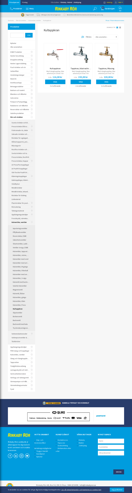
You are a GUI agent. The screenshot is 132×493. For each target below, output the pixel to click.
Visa (55, 82)
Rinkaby (63, 2)
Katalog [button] (106, 2)
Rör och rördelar (21, 20)
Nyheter (40, 457)
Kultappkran (47, 20)
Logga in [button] (118, 2)
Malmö (69, 2)
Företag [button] (24, 2)
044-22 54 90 (73, 485)
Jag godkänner (116, 490)
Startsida (11, 20)
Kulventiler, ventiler (35, 20)
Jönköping (77, 2)
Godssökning (63, 445)
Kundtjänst (41, 454)
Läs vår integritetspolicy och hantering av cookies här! (81, 490)
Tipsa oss (61, 443)
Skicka (119, 472)
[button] (30, 8)
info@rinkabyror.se (88, 485)
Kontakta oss (63, 440)
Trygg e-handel (42, 451)
